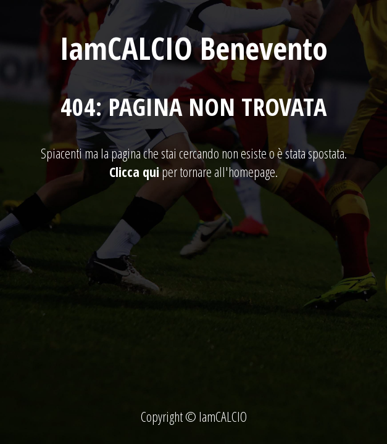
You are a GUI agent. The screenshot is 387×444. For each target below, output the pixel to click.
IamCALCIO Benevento (194, 48)
